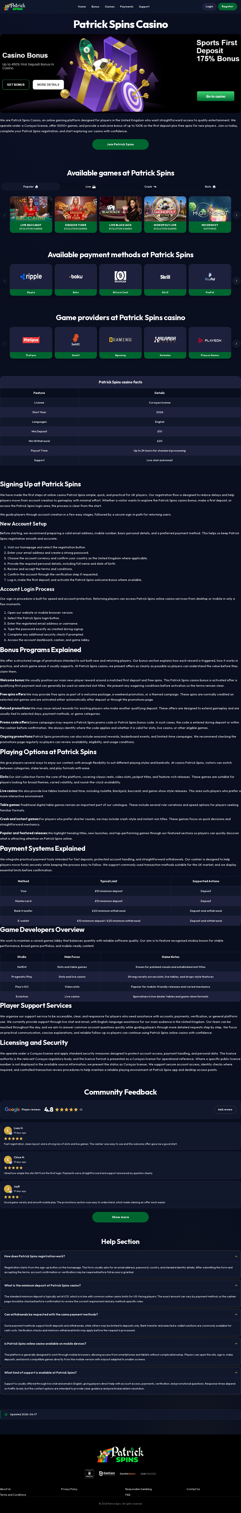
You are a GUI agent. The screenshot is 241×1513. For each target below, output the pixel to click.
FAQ (127, 1494)
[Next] (236, 215)
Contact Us (193, 1489)
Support (144, 6)
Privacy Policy (69, 1489)
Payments (126, 6)
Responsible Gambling (138, 1489)
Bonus (95, 6)
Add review (225, 1109)
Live (91, 186)
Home (82, 6)
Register (227, 6)
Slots (210, 186)
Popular (30, 186)
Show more (120, 1217)
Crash (150, 186)
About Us (5, 1489)
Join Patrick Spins (120, 144)
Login (209, 6)
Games (109, 6)
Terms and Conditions (13, 1494)
